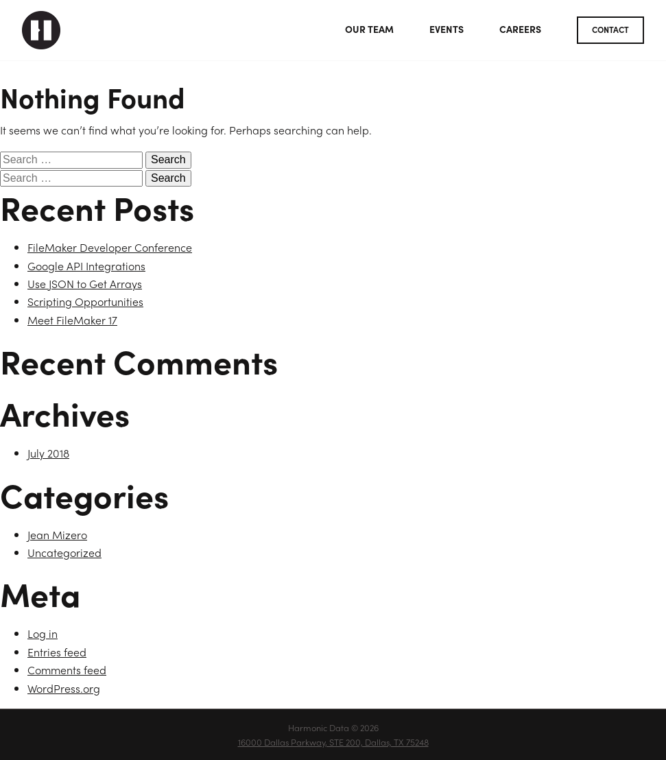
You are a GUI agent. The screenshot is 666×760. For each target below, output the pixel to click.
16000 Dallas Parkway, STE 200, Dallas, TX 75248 (333, 741)
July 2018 (48, 453)
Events (446, 29)
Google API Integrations (86, 266)
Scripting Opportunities (85, 301)
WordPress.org (63, 688)
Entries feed (56, 652)
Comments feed (66, 670)
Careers (520, 29)
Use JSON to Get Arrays (84, 284)
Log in (42, 633)
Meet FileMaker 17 (72, 320)
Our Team (369, 29)
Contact (610, 29)
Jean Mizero (57, 535)
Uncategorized (64, 552)
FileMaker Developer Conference (109, 247)
